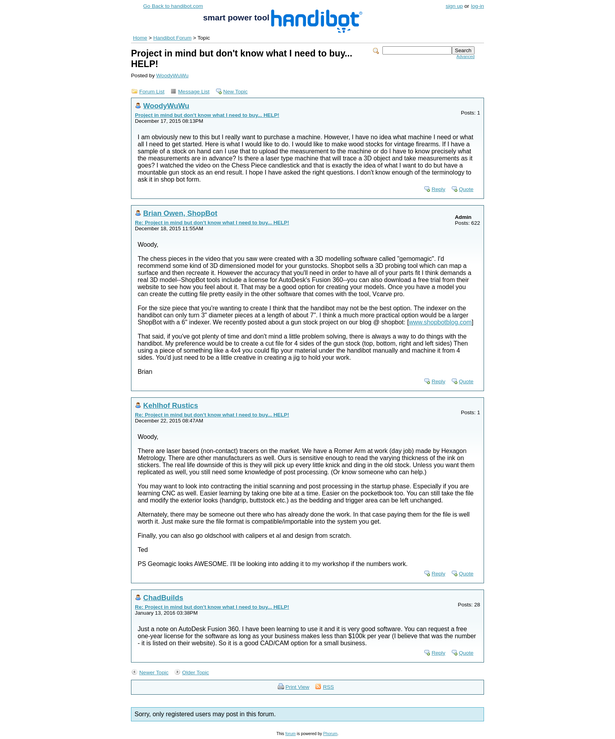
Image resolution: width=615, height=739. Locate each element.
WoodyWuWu (172, 75)
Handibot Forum (172, 38)
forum (290, 734)
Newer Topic (154, 672)
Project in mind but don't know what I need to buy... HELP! (207, 115)
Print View (297, 687)
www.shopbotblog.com (440, 322)
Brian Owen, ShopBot (180, 213)
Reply (438, 189)
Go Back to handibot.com (173, 6)
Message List (193, 92)
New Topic (235, 92)
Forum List (151, 92)
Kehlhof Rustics (170, 405)
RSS (328, 687)
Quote (466, 189)
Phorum (330, 734)
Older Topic (195, 672)
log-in (477, 6)
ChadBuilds (163, 597)
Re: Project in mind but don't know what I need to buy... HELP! (212, 223)
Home (140, 38)
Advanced (466, 57)
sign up (454, 6)
